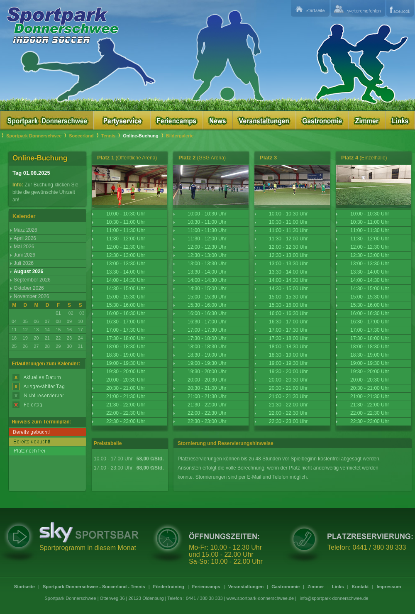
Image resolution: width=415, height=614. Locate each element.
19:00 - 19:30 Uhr (125, 363)
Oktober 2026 (29, 288)
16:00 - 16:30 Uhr (125, 313)
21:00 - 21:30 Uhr (125, 396)
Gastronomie (285, 586)
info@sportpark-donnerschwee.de (334, 598)
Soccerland (81, 135)
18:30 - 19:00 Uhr (125, 355)
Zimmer (316, 586)
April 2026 (25, 238)
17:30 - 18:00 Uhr (125, 338)
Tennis (108, 135)
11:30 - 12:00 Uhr (125, 239)
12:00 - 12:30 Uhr (125, 247)
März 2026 (25, 230)
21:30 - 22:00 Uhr (125, 405)
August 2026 (28, 271)
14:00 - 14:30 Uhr (125, 280)
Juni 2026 (24, 255)
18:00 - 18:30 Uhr (125, 347)
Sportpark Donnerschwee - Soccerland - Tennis (94, 586)
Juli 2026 (24, 263)
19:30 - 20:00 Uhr (125, 371)
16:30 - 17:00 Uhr (125, 322)
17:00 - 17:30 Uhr (125, 330)
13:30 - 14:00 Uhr (125, 272)
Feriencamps (206, 586)
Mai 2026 (24, 247)
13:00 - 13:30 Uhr (125, 264)
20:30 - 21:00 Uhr (125, 388)
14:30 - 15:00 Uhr (125, 288)
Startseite (24, 586)
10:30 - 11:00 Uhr (125, 222)
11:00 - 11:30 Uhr (125, 230)
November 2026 (31, 296)
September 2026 (32, 280)
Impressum (388, 586)
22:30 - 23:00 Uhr (125, 421)
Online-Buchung (141, 135)
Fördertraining (168, 586)
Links (338, 586)
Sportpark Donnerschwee (33, 135)
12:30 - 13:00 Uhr (125, 255)
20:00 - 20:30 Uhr (125, 380)
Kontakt (360, 586)
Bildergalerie (180, 135)
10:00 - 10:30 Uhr (125, 214)
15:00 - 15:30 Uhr (125, 297)
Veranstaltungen (246, 586)
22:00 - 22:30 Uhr (125, 413)
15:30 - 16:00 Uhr (125, 305)
